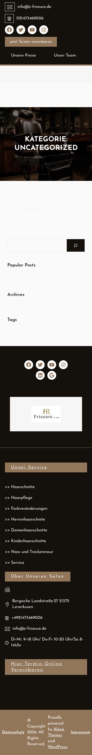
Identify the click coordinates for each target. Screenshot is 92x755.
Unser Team (65, 55)
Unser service (29, 467)
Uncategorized (23, 90)
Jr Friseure (26, 209)
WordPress (57, 747)
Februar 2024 (29, 303)
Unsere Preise (23, 55)
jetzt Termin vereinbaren (31, 42)
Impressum (80, 732)
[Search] (76, 245)
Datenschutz (13, 732)
